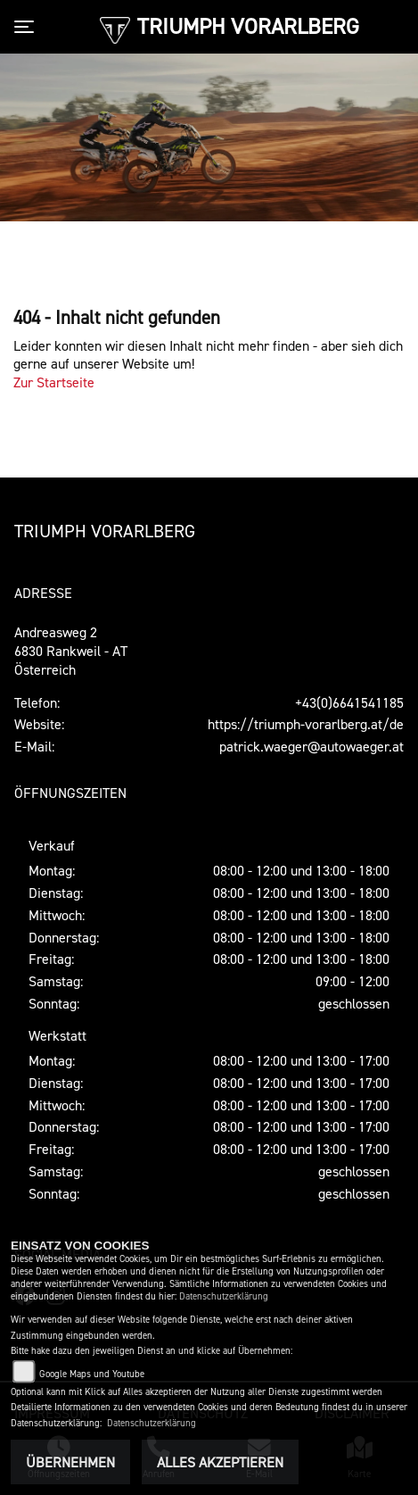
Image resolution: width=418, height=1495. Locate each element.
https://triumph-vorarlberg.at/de (306, 724)
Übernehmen (70, 1462)
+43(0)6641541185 (349, 702)
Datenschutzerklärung (223, 1296)
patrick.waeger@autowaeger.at (311, 746)
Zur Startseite (53, 382)
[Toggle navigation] (27, 27)
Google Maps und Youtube (91, 1374)
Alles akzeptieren (220, 1462)
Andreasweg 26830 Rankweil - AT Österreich (70, 650)
